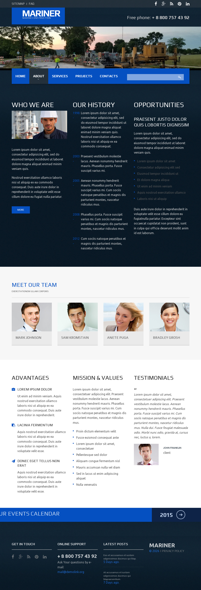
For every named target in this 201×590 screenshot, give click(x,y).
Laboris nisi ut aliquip (152, 198)
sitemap (18, 3)
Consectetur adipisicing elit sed (158, 167)
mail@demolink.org (70, 585)
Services (60, 76)
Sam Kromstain (75, 337)
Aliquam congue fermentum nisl (98, 461)
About (38, 76)
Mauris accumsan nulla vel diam (98, 467)
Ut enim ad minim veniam (154, 186)
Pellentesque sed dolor (91, 454)
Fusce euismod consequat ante (97, 437)
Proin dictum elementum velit (96, 431)
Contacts (109, 76)
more (20, 209)
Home (21, 76)
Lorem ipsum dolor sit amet (156, 161)
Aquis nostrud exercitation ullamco (161, 192)
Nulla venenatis (86, 484)
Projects (83, 76)
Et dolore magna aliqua (153, 180)
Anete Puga (117, 337)
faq (31, 3)
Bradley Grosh (166, 337)
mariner (41, 13)
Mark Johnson (28, 337)
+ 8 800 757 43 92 (170, 17)
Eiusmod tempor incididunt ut (157, 173)
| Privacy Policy (172, 564)
